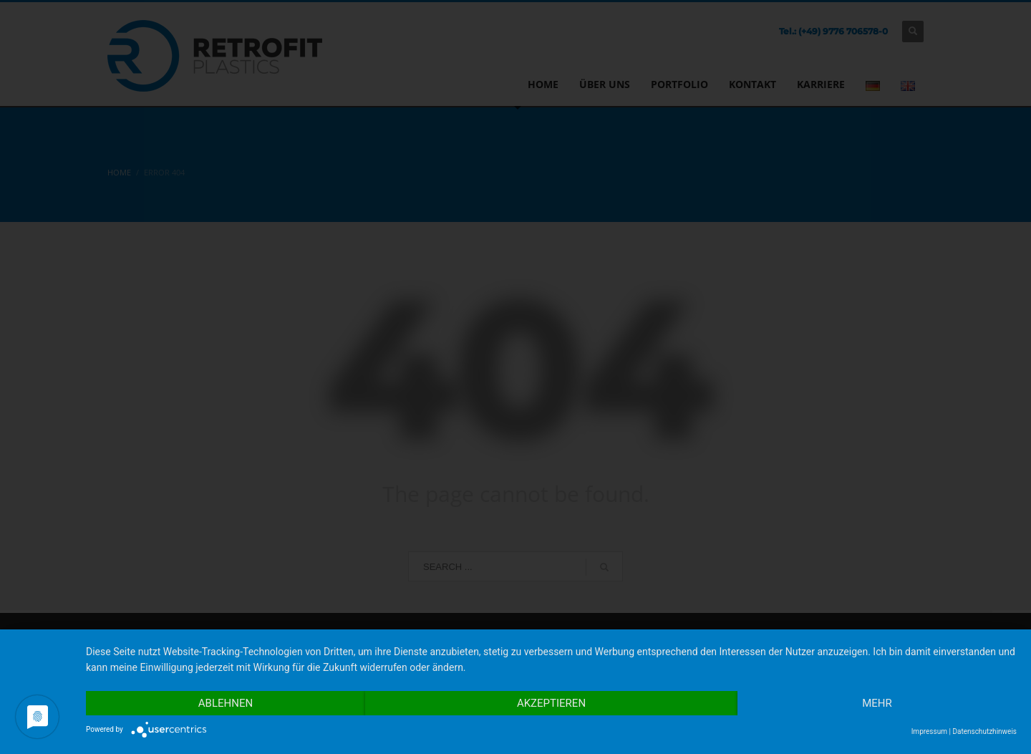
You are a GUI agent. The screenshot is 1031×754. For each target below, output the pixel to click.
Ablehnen (225, 703)
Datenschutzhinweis (984, 731)
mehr (877, 703)
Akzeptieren (551, 703)
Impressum (929, 731)
